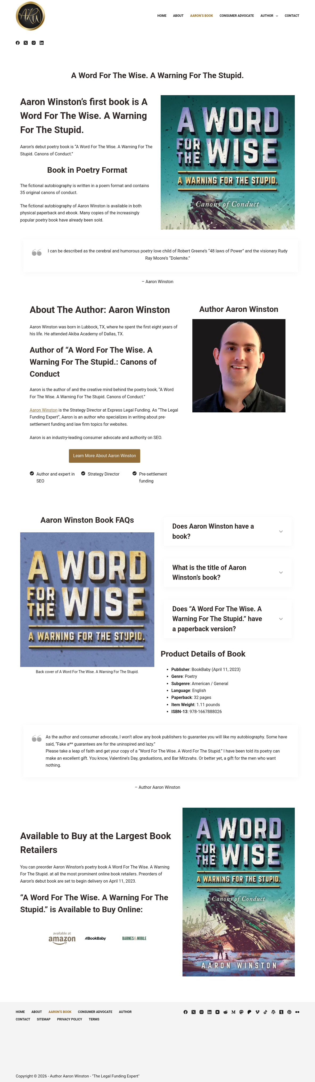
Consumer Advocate (236, 16)
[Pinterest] (289, 1009)
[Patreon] (249, 1009)
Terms (94, 1016)
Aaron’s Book (201, 16)
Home (162, 16)
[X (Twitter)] (26, 43)
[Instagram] (34, 43)
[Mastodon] (241, 1009)
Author (270, 16)
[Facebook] (18, 43)
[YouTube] (217, 1009)
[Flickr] (297, 1009)
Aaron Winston (42, 411)
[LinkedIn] (42, 43)
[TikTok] (265, 1009)
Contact (292, 16)
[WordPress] (273, 1009)
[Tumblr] (281, 1009)
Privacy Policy (69, 1016)
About (178, 16)
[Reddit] (225, 1009)
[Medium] (233, 1009)
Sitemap (44, 1016)
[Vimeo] (257, 1009)
